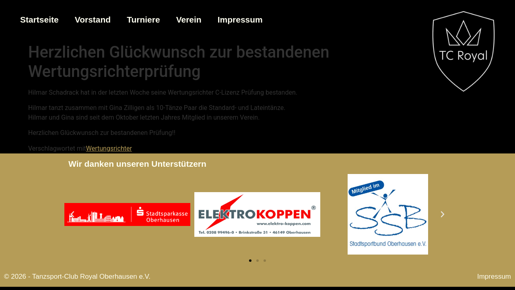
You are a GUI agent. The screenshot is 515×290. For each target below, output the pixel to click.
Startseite (39, 19)
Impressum (240, 19)
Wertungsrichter (109, 148)
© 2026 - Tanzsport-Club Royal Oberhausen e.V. (77, 276)
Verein (189, 19)
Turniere (143, 19)
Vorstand (93, 19)
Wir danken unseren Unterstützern (137, 163)
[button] (72, 214)
